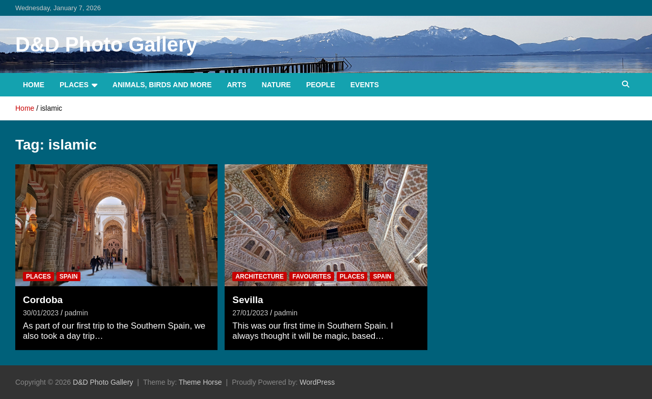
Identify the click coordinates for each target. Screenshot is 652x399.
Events (364, 85)
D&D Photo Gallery (106, 44)
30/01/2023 (41, 313)
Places (74, 85)
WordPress (317, 382)
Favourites (311, 276)
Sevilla (247, 299)
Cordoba (43, 299)
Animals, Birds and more (162, 85)
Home (33, 85)
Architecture (259, 276)
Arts (237, 85)
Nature (276, 85)
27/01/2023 (250, 313)
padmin (76, 313)
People (320, 85)
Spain (69, 276)
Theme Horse (200, 382)
